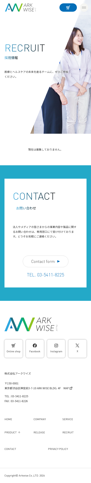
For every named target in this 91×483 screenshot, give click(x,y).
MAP (67, 388)
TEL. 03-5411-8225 (45, 275)
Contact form (45, 261)
